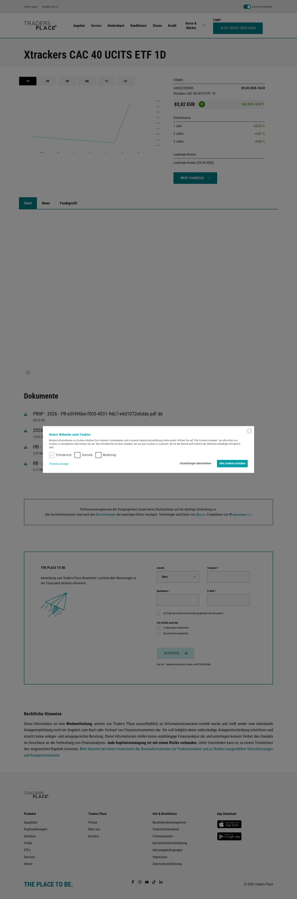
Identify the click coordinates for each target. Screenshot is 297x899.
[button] (60, 464)
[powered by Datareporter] (249, 433)
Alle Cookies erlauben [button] (232, 463)
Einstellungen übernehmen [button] (195, 463)
